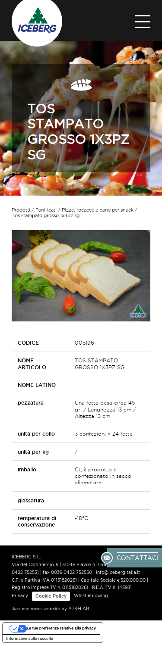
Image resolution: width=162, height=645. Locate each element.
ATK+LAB (78, 608)
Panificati (46, 209)
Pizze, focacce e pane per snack (97, 209)
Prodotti (21, 209)
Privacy (20, 596)
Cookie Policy (51, 595)
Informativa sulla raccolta (30, 638)
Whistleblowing (91, 596)
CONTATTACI (137, 558)
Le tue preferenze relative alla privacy (61, 628)
